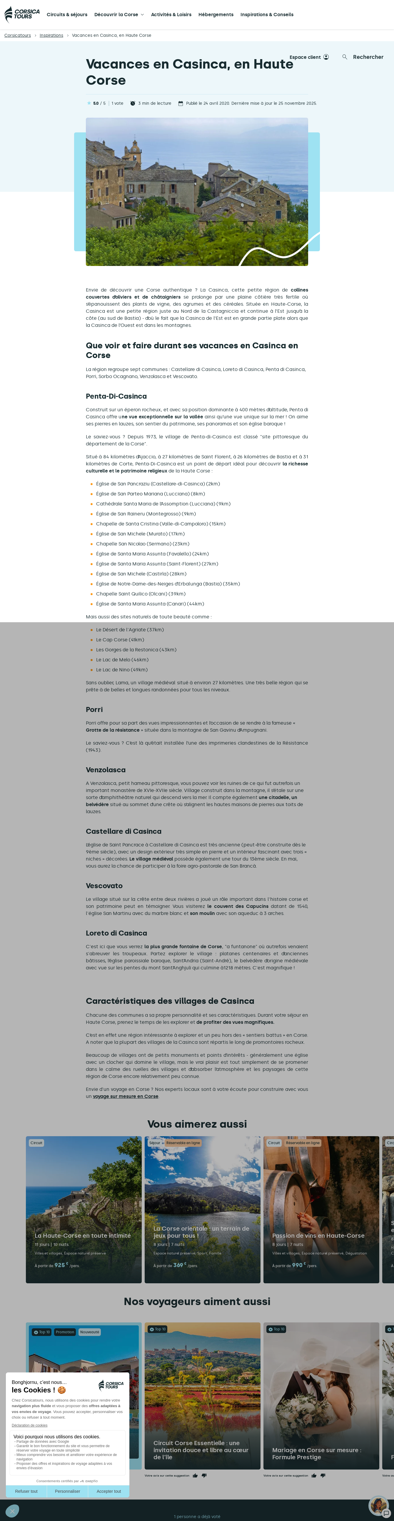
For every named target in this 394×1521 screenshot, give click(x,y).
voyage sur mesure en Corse (125, 1096)
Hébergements (215, 14)
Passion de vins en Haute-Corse (318, 1235)
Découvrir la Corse (116, 14)
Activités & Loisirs (171, 14)
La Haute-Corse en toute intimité (83, 1235)
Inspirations (51, 35)
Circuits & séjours (67, 14)
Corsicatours (17, 35)
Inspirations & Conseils (267, 14)
